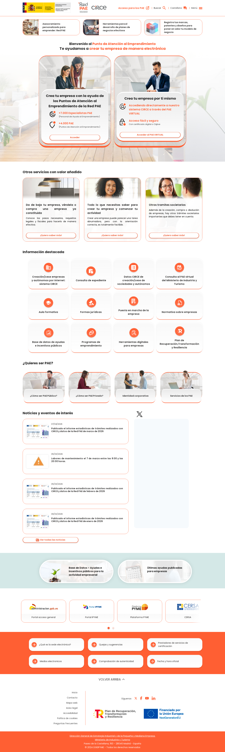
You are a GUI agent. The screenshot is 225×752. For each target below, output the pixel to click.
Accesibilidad (70, 713)
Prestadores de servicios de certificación (169, 644)
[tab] (109, 628)
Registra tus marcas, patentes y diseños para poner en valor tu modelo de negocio (170, 27)
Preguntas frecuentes (66, 723)
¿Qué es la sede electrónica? (51, 644)
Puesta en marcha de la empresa (133, 306)
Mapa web (72, 702)
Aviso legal (72, 708)
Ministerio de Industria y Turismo (112, 739)
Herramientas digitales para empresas (133, 337)
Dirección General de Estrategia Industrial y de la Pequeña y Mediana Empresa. (112, 735)
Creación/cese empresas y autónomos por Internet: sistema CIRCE (48, 274)
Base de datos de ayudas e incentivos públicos (48, 337)
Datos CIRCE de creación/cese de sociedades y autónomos (133, 274)
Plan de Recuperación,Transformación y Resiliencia (179, 337)
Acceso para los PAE (133, 8)
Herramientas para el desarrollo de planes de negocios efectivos (106, 27)
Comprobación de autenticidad (113, 661)
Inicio (75, 692)
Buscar (160, 8)
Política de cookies (67, 718)
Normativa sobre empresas (179, 306)
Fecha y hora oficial (164, 661)
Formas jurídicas (91, 306)
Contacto (72, 697)
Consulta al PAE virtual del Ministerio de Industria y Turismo (179, 274)
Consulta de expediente (91, 274)
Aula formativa (48, 306)
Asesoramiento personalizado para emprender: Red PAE (44, 27)
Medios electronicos (47, 661)
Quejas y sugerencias (107, 644)
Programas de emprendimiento (91, 337)
